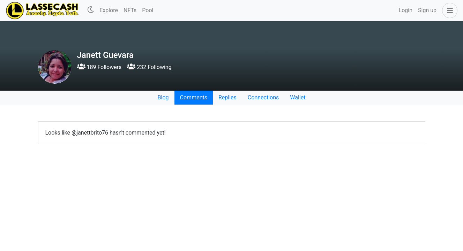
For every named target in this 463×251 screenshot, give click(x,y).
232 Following (149, 67)
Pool (147, 10)
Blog (163, 97)
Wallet (297, 97)
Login (405, 10)
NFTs (130, 10)
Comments (193, 97)
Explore (108, 10)
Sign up (427, 10)
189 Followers (99, 67)
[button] (448, 10)
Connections (263, 97)
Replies (227, 97)
